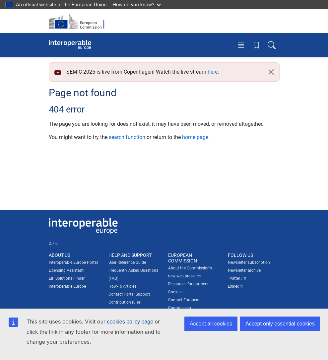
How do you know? (137, 4)
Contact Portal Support (129, 294)
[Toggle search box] (272, 45)
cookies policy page (130, 321)
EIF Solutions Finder (67, 278)
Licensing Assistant (66, 270)
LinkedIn (235, 286)
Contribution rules (124, 302)
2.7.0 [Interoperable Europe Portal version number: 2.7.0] (53, 243)
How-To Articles (122, 286)
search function (127, 137)
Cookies (175, 292)
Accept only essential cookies (280, 323)
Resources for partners (188, 284)
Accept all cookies (211, 323)
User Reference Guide (127, 262)
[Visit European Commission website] (78, 21)
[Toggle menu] (241, 45)
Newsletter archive (244, 270)
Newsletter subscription (249, 262)
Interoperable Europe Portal (73, 262)
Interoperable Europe (67, 286)
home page (195, 137)
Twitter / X (237, 278)
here (213, 72)
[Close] (271, 72)
